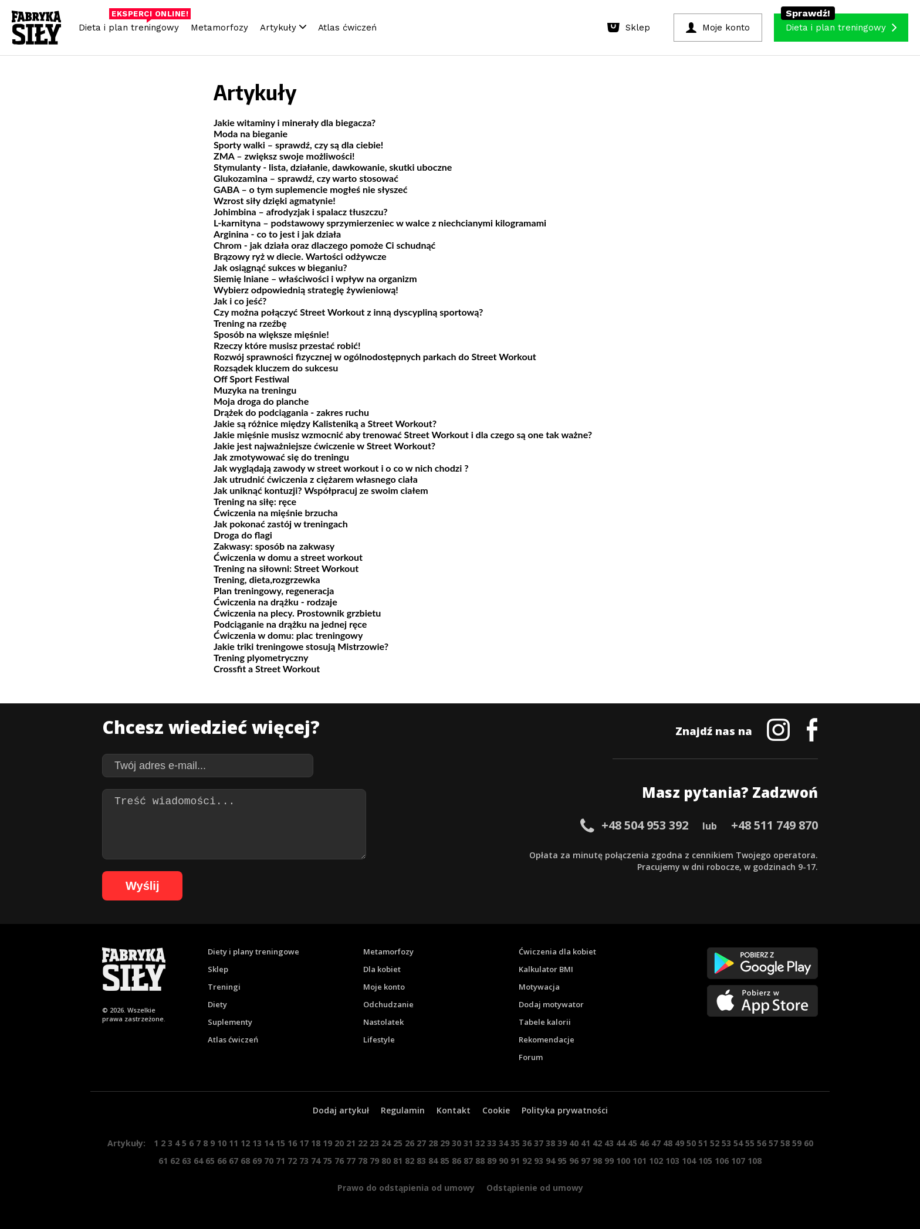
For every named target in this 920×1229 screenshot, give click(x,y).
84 (433, 1160)
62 (175, 1160)
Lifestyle (379, 1039)
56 (761, 1143)
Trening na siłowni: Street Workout (286, 568)
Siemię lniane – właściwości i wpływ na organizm (315, 278)
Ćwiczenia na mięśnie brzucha (276, 512)
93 (538, 1160)
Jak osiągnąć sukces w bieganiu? (280, 267)
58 (785, 1143)
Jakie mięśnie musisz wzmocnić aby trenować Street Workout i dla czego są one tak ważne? (403, 434)
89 (491, 1160)
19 (327, 1143)
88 (480, 1160)
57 (773, 1143)
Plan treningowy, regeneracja (274, 590)
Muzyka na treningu (255, 389)
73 (304, 1160)
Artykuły (283, 27)
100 (623, 1160)
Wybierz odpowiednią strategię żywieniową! (306, 289)
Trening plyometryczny (261, 657)
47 (656, 1143)
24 (386, 1143)
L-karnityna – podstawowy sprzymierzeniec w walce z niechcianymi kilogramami (380, 222)
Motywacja (539, 986)
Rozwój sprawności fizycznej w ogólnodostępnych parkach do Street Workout (375, 356)
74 (315, 1160)
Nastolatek (383, 1022)
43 (609, 1143)
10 (221, 1143)
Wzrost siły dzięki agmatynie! (275, 200)
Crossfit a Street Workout (267, 668)
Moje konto (384, 986)
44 (620, 1143)
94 (550, 1160)
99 (609, 1160)
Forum (531, 1057)
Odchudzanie (388, 1004)
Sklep (218, 969)
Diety (217, 1004)
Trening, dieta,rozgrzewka (267, 579)
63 (186, 1160)
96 (574, 1160)
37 (538, 1143)
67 (233, 1160)
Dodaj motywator (551, 1004)
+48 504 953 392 (644, 825)
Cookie (496, 1110)
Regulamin (403, 1110)
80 (386, 1160)
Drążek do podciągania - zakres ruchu (291, 412)
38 (550, 1143)
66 (221, 1160)
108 (755, 1160)
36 (527, 1143)
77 (351, 1160)
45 (632, 1143)
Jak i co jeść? (240, 300)
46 (644, 1143)
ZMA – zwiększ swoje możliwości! (284, 155)
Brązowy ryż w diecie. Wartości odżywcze (300, 256)
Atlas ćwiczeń (347, 27)
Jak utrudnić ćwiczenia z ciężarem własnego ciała (316, 479)
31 (468, 1143)
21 (351, 1143)
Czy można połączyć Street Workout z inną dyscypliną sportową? (348, 311)
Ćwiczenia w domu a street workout (288, 557)
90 (503, 1160)
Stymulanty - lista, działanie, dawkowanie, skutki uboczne (333, 166)
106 (722, 1160)
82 (409, 1160)
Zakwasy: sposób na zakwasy (274, 545)
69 (257, 1160)
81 (397, 1160)
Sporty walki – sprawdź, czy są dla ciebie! (298, 144)
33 (491, 1143)
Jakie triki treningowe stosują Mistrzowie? (301, 646)
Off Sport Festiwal (251, 378)
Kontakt (454, 1110)
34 (503, 1143)
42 (597, 1143)
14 (268, 1143)
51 (703, 1143)
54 (738, 1143)
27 (421, 1143)
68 (245, 1160)
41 (585, 1143)
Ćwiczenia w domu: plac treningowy (288, 635)
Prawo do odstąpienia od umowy (406, 1187)
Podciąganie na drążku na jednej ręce (290, 623)
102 (656, 1160)
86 (456, 1160)
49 (679, 1143)
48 (667, 1143)
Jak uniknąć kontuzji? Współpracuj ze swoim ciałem (321, 490)
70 (268, 1160)
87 (468, 1160)
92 (527, 1160)
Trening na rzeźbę (250, 323)
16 (292, 1143)
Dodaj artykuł (341, 1110)
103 (672, 1160)
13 (257, 1143)
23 (374, 1143)
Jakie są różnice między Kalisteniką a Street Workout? (325, 423)
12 (245, 1143)
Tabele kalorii (545, 1022)
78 (362, 1160)
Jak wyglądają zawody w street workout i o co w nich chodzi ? (341, 467)
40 (574, 1143)
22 (362, 1143)
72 (292, 1160)
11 (233, 1143)
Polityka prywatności (565, 1110)
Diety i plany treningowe (253, 951)
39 (562, 1143)
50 (691, 1143)
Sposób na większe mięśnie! (271, 334)
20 (339, 1143)
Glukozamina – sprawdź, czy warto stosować (306, 178)
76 (339, 1160)
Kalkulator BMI (546, 969)
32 (480, 1143)
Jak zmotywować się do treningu (281, 456)
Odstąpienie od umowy (534, 1187)
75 (327, 1160)
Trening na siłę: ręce (255, 501)
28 (433, 1143)
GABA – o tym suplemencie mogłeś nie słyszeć (310, 189)
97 (585, 1160)
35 (515, 1143)
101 (639, 1160)
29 (444, 1143)
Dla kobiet (382, 969)
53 (726, 1143)
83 (421, 1160)
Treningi (224, 986)
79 (374, 1160)
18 (315, 1143)
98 (597, 1160)
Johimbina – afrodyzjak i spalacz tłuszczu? (301, 211)
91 (515, 1160)
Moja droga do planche (261, 401)
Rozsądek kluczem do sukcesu (276, 367)
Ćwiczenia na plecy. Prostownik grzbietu (297, 612)
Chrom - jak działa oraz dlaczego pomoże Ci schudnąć (324, 244)
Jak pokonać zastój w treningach (281, 523)
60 (808, 1143)
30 (456, 1143)
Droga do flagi (243, 534)
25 (397, 1143)
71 (280, 1160)
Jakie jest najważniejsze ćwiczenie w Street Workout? (324, 445)
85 (444, 1160)
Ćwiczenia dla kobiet (557, 951)
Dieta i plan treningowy (132, 24)
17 (304, 1143)
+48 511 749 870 (774, 825)
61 (163, 1160)
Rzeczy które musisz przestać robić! (287, 345)
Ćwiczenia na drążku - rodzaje (275, 601)
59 (796, 1143)
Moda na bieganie (251, 133)
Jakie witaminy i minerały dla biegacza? (295, 122)
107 (738, 1160)
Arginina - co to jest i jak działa (277, 233)
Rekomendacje (546, 1039)
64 (198, 1160)
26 (409, 1143)
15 (280, 1143)
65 (210, 1160)
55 (750, 1143)
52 (714, 1143)
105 (705, 1160)
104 (689, 1160)
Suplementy (230, 1022)
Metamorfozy (219, 27)
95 (562, 1160)
